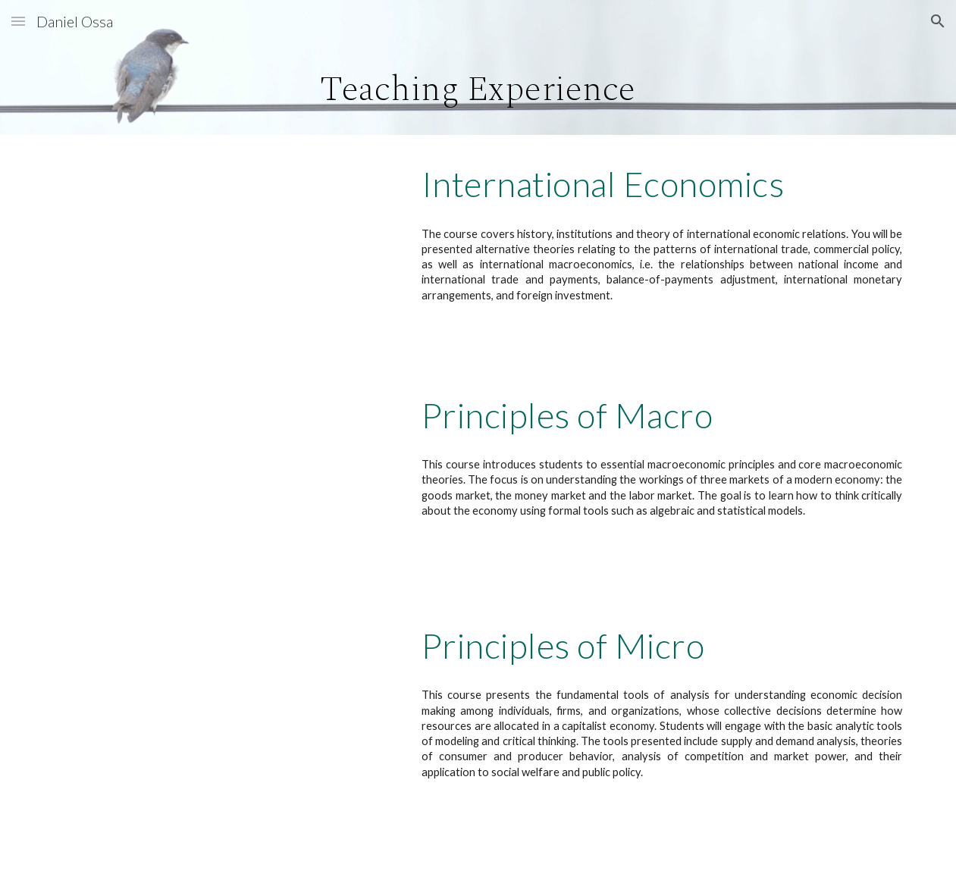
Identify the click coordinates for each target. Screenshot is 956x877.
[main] (478, 89)
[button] (18, 21)
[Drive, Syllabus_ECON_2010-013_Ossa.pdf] (220, 712)
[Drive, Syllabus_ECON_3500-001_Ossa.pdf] (220, 250)
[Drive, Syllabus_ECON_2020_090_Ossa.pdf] (220, 481)
